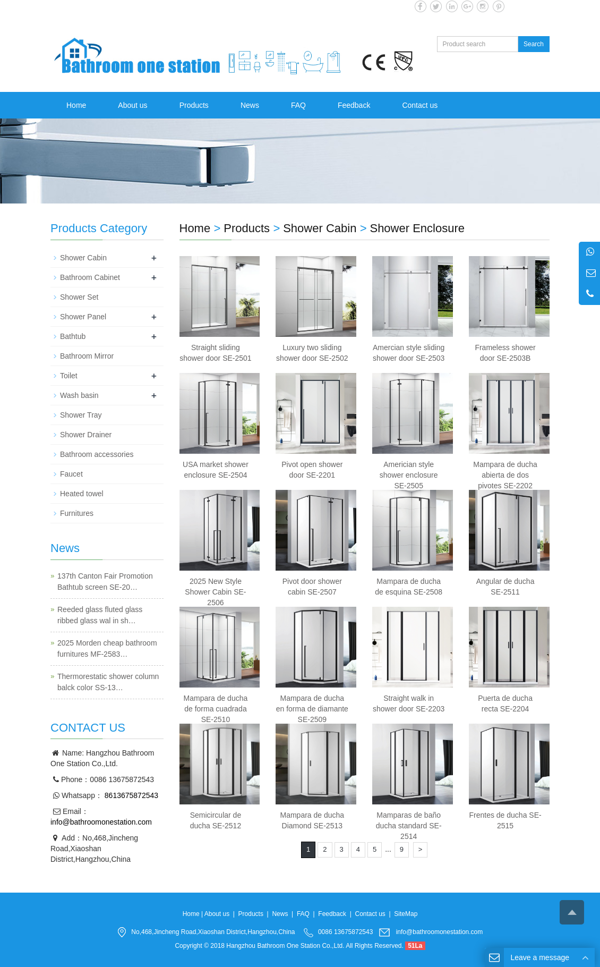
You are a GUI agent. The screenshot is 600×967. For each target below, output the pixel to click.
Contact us (420, 105)
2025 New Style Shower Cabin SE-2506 (215, 592)
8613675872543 (130, 795)
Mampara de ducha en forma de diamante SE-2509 (312, 709)
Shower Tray (81, 415)
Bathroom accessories (97, 454)
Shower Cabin (319, 228)
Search (534, 44)
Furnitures (76, 513)
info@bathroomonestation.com (101, 822)
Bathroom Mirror (87, 356)
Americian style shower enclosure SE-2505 (409, 475)
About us (132, 105)
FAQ (298, 105)
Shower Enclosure (417, 228)
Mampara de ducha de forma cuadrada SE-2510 (216, 709)
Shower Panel (83, 316)
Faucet (71, 474)
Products (194, 105)
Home (76, 105)
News (250, 105)
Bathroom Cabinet (90, 277)
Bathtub (72, 336)
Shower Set (79, 297)
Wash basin (79, 395)
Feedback (354, 105)
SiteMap (405, 914)
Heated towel (82, 493)
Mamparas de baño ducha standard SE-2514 (409, 826)
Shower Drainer (86, 434)
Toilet (69, 375)
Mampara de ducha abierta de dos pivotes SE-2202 (505, 475)
